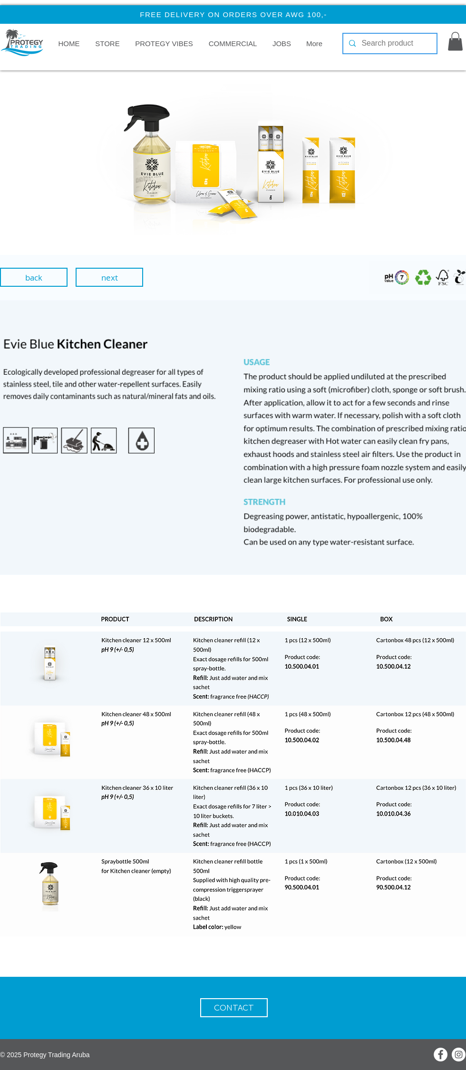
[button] (233, 43)
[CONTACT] (234, 1007)
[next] (109, 277)
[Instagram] (459, 1054)
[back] (34, 277)
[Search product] (389, 43)
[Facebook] (440, 1054)
